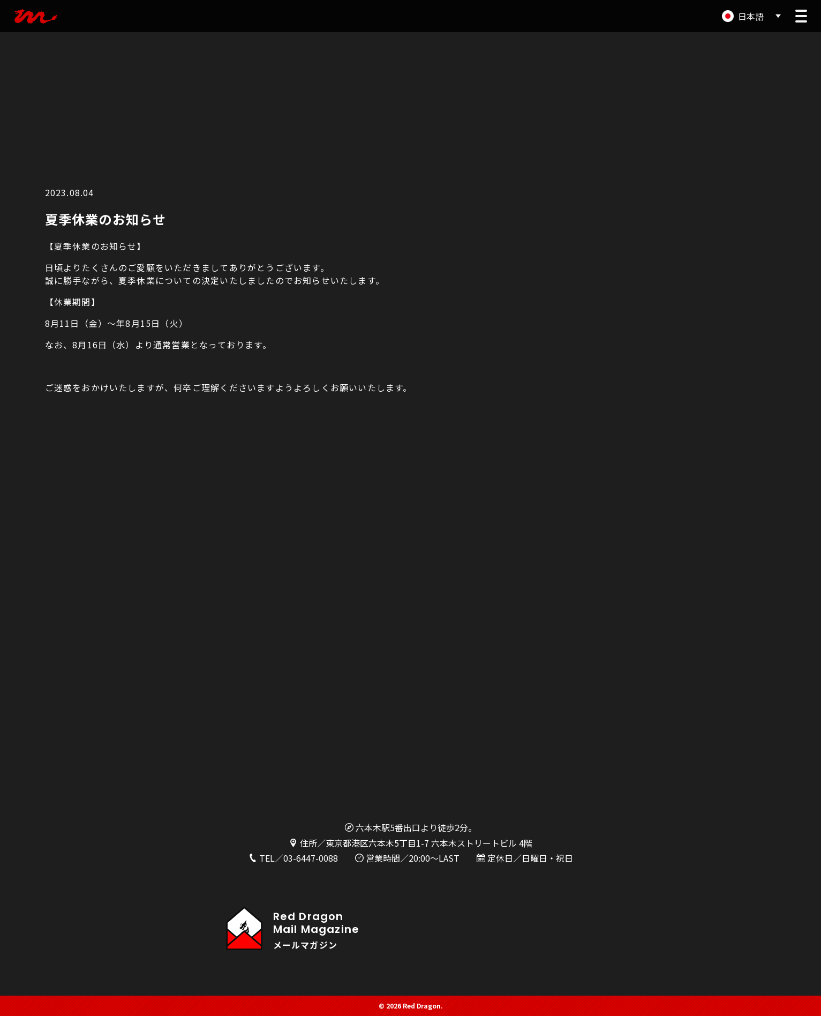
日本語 (751, 16)
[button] (801, 16)
